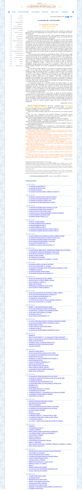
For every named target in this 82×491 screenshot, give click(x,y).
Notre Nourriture (20, 49)
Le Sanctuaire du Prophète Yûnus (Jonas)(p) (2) (41, 209)
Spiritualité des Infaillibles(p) (18, 28)
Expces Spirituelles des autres (17, 51)
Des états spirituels (19, 36)
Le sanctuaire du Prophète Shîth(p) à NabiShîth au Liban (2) (44, 330)
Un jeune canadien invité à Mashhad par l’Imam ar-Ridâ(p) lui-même (46, 236)
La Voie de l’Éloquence (19, 26)
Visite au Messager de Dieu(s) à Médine (39, 454)
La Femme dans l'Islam (19, 57)
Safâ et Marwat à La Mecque (36, 395)
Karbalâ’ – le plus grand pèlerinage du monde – (41, 307)
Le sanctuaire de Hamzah (35, 189)
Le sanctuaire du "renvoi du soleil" (38, 298)
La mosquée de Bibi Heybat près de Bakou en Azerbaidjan (44, 406)
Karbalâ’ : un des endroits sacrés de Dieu (39, 481)
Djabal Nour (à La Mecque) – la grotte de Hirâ (41, 461)
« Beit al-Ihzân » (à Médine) (36, 435)
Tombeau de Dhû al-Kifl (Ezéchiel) (38, 467)
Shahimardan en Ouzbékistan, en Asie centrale (41, 285)
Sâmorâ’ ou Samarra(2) (35, 404)
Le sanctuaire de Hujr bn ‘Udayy (37, 188)
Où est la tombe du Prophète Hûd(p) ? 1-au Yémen (42, 241)
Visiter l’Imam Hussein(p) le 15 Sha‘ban (39, 388)
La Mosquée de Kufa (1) (35, 438)
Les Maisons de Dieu (34, 477)
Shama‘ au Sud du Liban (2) (36, 340)
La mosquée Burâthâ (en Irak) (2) (37, 227)
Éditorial (21, 61)
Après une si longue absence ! (36, 351)
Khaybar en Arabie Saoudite (36, 255)
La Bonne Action (20, 38)
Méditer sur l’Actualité (19, 32)
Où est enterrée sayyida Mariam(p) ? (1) (39, 315)
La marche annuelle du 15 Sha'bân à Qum (39, 214)
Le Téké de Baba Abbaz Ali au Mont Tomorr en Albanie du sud (45, 383)
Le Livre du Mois (20, 55)
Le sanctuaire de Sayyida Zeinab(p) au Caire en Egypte (43, 408)
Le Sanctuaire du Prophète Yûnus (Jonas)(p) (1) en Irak (43, 207)
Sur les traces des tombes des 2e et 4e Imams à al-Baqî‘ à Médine (45, 292)
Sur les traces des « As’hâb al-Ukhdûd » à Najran (41, 280)
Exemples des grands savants (18, 40)
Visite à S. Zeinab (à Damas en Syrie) (38, 458)
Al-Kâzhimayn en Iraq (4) (35, 269)
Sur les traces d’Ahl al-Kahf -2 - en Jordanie (40, 301)
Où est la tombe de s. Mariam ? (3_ (38, 282)
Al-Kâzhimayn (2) (33, 387)
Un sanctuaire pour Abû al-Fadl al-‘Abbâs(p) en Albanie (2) (44, 191)
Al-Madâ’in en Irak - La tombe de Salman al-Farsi (42, 342)
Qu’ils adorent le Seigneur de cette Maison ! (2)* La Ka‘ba (44, 253)
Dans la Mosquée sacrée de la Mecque (38, 365)
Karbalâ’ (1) (32, 426)
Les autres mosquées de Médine (37, 410)
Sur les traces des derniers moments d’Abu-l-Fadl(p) (42, 353)
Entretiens (21, 59)
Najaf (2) (31, 412)
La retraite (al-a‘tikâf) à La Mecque (38, 483)
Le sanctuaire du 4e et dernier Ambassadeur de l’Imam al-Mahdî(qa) (46, 213)
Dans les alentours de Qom (36, 360)
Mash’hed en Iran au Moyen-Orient (38, 479)
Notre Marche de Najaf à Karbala (37, 403)
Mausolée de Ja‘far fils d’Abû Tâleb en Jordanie (41, 344)
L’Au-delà (21, 30)
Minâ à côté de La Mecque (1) (36, 445)
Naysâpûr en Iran (33, 385)
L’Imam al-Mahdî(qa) (19, 22)
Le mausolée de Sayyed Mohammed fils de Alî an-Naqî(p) (44, 355)
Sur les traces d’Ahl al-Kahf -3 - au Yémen (40, 266)
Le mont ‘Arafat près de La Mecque (38, 470)
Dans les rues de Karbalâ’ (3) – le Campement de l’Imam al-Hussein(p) (47, 337)
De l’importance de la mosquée (37, 257)
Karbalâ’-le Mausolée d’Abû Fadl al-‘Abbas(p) (41, 401)
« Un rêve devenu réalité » (35, 419)
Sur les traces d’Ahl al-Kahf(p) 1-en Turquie (40, 312)
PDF (71, 16)
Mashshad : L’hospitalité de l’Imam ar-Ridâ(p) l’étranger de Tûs (45, 486)
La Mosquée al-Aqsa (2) (35, 314)
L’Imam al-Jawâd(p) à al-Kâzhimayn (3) (39, 362)
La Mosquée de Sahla (34, 413)
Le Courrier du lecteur (19, 53)
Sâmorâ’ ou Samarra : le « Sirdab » (38, 463)
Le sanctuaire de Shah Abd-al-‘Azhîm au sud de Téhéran (43, 417)
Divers (21, 63)
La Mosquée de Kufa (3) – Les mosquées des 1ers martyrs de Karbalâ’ (47, 392)
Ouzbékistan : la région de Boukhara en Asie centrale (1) (43, 358)
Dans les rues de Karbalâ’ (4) (36, 363)
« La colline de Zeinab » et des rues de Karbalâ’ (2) (42, 433)
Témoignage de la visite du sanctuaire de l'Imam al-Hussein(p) (45, 451)
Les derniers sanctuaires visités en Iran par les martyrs (43, 196)
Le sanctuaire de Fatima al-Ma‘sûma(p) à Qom (41, 381)
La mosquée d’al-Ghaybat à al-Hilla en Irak (40, 200)
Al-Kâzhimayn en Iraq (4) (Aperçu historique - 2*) (42, 245)
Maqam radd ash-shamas (35, 283)
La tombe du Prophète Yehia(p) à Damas (39, 271)
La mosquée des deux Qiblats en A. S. (38, 216)
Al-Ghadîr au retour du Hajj (36, 488)
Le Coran (21, 20)
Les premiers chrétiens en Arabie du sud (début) (41, 264)
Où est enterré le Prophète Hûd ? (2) (38, 243)
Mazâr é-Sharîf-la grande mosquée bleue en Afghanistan (43, 431)
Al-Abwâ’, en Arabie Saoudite (36, 221)
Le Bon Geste (20, 34)
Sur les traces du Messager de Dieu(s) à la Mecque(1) (42, 308)
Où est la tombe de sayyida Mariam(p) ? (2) (40, 296)
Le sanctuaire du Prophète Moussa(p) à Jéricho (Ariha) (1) (44, 229)
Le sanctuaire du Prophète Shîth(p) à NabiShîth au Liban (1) (44, 323)
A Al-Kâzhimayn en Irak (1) (36, 428)
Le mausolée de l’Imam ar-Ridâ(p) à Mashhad (41, 394)
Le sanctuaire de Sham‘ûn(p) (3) (37, 186)
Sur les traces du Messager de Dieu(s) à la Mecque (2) (43, 294)
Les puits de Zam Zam (34, 346)
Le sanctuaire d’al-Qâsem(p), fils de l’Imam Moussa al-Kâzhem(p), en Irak (48, 268)
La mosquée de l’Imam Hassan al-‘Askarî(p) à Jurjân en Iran (44, 237)
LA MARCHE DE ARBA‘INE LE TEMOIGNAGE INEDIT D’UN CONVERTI (49, 250)
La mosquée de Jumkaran (35, 379)
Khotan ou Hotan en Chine (36, 324)
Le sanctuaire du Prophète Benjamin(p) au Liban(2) (42, 202)
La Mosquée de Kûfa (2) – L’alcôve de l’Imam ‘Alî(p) (43, 415)
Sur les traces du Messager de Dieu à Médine (40, 278)
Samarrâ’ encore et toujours (36, 356)
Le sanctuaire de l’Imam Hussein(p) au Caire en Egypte (43, 376)
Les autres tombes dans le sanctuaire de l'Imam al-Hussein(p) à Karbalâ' (47, 321)
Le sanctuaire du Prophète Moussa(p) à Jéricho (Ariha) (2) (44, 230)
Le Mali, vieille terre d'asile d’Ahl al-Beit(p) (40, 326)
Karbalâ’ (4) (32, 335)
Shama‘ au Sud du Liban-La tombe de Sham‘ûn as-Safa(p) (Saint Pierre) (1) (48, 339)
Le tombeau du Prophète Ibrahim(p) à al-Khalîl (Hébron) (43, 456)
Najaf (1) (31, 465)
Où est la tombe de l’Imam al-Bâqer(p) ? (39, 287)
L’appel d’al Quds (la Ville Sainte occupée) (40, 211)
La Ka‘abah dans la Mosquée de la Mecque (40, 440)
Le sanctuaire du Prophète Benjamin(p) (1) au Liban (42, 198)
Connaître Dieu (20, 24)
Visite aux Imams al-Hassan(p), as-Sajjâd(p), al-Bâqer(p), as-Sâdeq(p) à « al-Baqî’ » (50, 444)
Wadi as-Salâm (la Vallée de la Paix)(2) (39, 367)
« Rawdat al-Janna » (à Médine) (37, 460)
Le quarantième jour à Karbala (36, 452)
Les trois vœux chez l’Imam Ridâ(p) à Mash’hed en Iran (43, 469)
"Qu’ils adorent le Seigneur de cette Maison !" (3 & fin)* (43, 259)
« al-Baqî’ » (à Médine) (35, 429)
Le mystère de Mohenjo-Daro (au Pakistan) (40, 223)
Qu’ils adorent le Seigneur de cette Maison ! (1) (41, 273)
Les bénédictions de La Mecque (37, 390)
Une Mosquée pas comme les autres (38, 484)
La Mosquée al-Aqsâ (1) (35, 328)
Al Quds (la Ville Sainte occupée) (37, 476)
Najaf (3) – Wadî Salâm (35, 442)
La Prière (21, 15)
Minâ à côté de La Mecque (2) (36, 371)
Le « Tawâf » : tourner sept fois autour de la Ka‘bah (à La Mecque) (46, 420)
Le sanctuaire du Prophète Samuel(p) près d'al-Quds (42, 239)
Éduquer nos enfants (19, 65)
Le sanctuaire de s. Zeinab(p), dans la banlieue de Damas (43, 310)
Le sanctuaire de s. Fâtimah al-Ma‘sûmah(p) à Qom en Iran (44, 252)
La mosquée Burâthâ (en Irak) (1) (37, 225)
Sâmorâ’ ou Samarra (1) (35, 436)
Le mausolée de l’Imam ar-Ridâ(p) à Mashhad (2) (41, 369)
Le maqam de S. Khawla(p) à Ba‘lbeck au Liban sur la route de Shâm (46, 378)
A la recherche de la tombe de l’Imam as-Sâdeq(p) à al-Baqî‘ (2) (45, 299)
